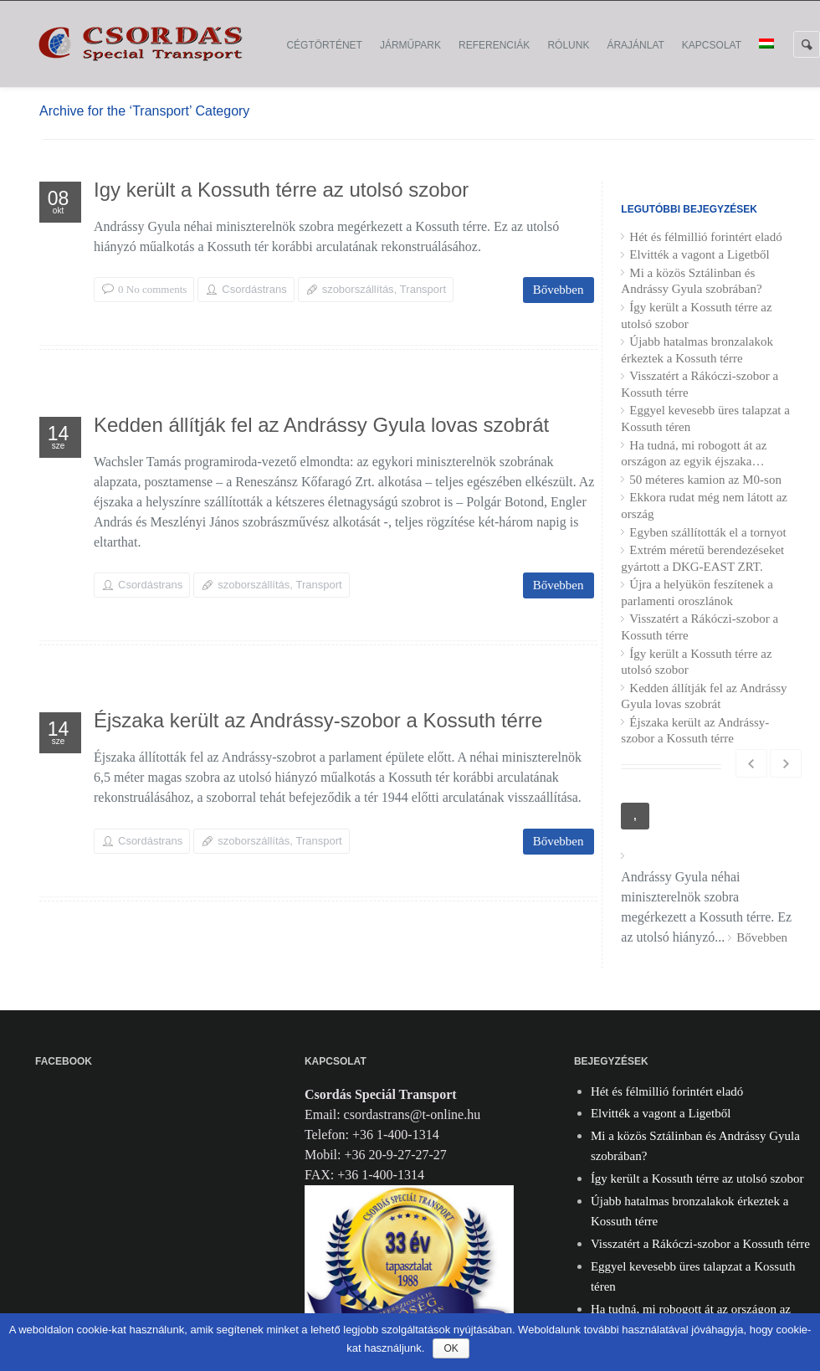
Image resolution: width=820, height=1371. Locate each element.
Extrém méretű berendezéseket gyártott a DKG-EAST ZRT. (702, 558)
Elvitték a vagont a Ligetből (699, 254)
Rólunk (568, 45)
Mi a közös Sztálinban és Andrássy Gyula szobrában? (691, 281)
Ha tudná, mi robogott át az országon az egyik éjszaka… (693, 454)
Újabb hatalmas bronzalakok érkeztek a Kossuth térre (697, 350)
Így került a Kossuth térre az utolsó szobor (281, 192)
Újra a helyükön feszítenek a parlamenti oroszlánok (697, 593)
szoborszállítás (358, 289)
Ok (450, 1348)
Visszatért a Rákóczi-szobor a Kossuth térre (699, 384)
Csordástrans (254, 289)
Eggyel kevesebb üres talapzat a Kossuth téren (705, 418)
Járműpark (410, 45)
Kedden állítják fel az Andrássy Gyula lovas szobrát (321, 427)
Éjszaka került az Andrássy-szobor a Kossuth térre (318, 723)
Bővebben (558, 289)
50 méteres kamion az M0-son (705, 479)
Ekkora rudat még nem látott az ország (704, 505)
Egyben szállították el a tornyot (707, 532)
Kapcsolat (711, 45)
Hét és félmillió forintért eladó (705, 237)
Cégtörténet (323, 45)
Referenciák (494, 45)
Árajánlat (635, 45)
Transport (423, 289)
